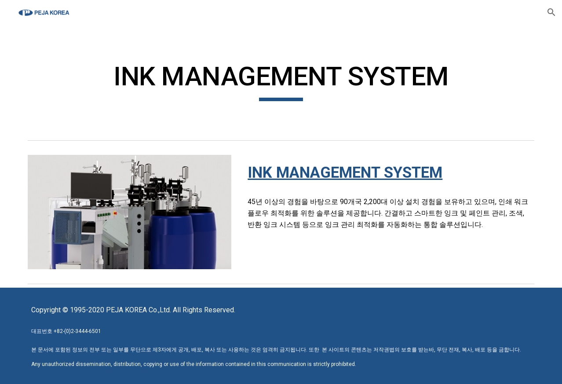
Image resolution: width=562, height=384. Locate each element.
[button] (551, 12)
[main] (281, 80)
